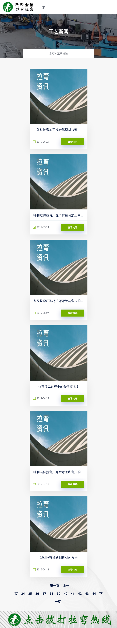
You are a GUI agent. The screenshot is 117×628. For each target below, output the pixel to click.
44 (94, 593)
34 (23, 593)
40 (66, 593)
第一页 (54, 585)
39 (58, 593)
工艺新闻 (62, 53)
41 (73, 593)
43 (87, 593)
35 (30, 593)
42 (80, 593)
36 (37, 593)
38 (51, 593)
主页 (52, 53)
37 (44, 593)
